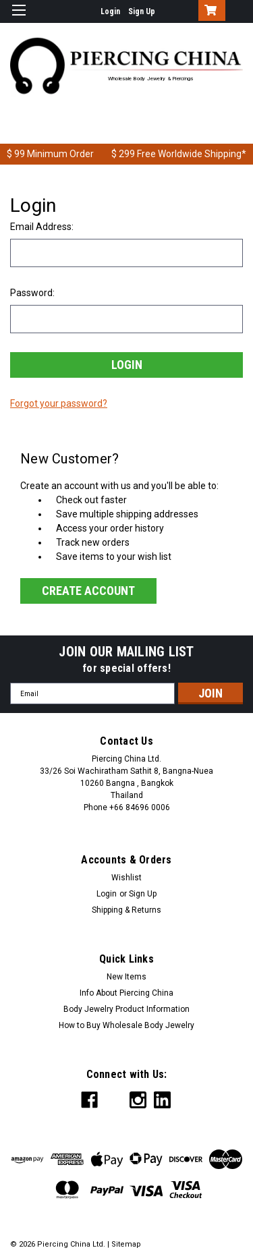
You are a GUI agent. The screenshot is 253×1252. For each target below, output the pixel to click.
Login (110, 11)
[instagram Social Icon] (138, 1099)
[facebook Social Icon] (89, 1099)
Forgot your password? (58, 403)
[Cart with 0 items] (209, 11)
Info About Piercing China (126, 993)
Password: (32, 292)
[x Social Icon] (113, 1099)
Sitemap (126, 1244)
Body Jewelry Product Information (126, 1009)
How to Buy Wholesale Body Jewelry (126, 1025)
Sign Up (141, 11)
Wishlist (126, 877)
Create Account (88, 591)
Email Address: (42, 226)
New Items (126, 976)
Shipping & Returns (126, 910)
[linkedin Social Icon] (162, 1099)
